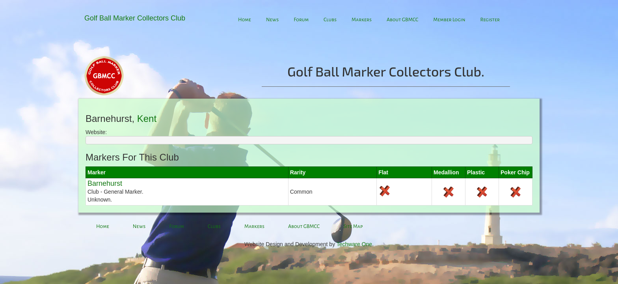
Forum (301, 19)
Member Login (449, 19)
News (272, 19)
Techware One (354, 244)
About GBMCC (402, 19)
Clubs (330, 19)
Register (490, 19)
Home (244, 19)
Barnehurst (104, 183)
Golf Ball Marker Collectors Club (134, 18)
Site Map (353, 226)
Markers (362, 19)
